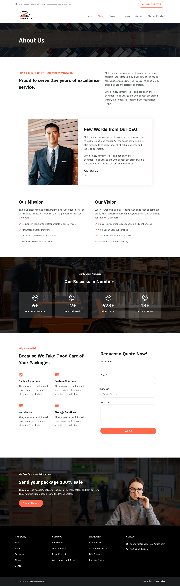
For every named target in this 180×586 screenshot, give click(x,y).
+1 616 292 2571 (139, 548)
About (100, 16)
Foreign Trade (96, 560)
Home (89, 16)
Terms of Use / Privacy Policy (153, 581)
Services (114, 16)
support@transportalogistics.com (60, 4)
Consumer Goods (98, 548)
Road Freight (59, 554)
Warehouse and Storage (65, 560)
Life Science (95, 554)
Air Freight (58, 542)
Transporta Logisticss (37, 581)
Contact (138, 16)
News (127, 16)
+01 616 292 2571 (151, 4)
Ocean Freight (59, 548)
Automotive (95, 542)
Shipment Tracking (156, 16)
